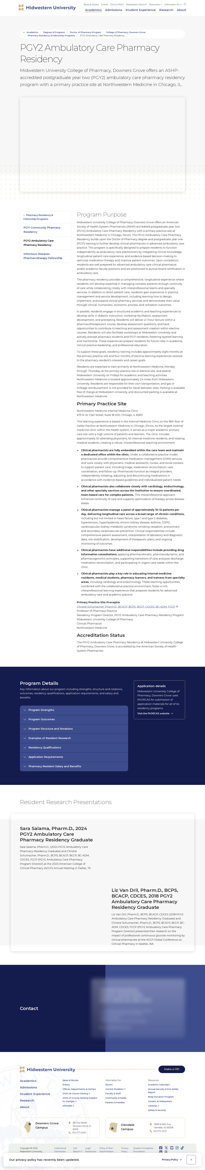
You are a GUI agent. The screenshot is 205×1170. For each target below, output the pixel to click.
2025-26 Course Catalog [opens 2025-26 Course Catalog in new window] (75, 1093)
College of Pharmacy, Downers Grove (125, 32)
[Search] (185, 3)
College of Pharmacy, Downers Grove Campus (123, 1021)
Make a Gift (171, 1069)
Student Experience (35, 1094)
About (24, 1107)
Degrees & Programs (54, 32)
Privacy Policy (170, 1159)
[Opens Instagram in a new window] (177, 1148)
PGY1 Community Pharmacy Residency (41, 229)
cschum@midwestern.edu (117, 1027)
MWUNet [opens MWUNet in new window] (67, 1106)
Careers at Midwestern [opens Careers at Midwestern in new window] (160, 1101)
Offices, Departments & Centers (79, 1089)
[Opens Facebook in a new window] (160, 1148)
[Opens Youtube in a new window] (171, 1148)
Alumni (109, 1084)
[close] (191, 1159)
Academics (32, 32)
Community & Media (115, 1098)
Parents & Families (115, 1102)
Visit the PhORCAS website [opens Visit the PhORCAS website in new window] (153, 713)
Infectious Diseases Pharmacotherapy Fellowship (42, 256)
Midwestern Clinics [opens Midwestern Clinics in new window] (135, 5)
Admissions (28, 1087)
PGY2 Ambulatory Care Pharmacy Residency (38, 243)
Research (27, 1100)
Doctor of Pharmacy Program (85, 32)
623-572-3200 (160, 1131)
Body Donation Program (161, 1097)
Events (104, 5)
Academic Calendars (159, 1084)
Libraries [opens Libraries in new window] (152, 1106)
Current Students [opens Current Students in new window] (114, 1089)
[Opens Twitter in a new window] (166, 1148)
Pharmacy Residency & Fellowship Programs (51, 35)
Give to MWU (117, 5)
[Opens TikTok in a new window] (182, 1148)
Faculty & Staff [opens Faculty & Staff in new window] (113, 1093)
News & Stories (91, 5)
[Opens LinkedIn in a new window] (160, 1152)
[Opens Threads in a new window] (166, 1152)
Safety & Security (157, 1110)
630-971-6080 (79, 1132)
